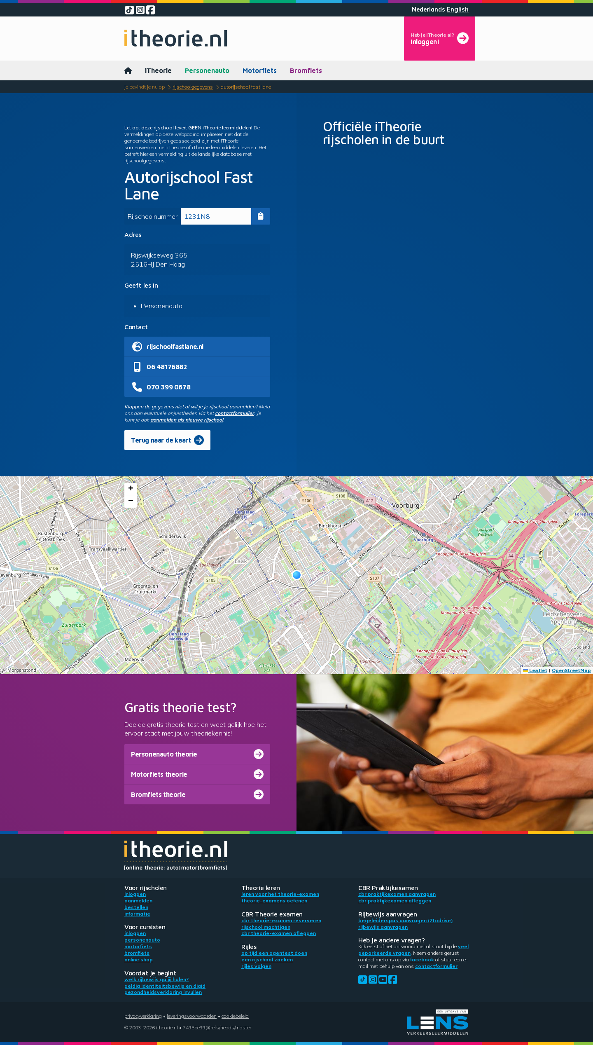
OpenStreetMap (571, 670)
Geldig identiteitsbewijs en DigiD (164, 986)
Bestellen (136, 907)
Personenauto (207, 70)
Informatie (137, 914)
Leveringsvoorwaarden (192, 1016)
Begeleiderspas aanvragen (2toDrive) (405, 920)
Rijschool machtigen (265, 927)
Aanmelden (138, 900)
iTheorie (158, 70)
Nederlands (428, 9)
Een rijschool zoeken (267, 959)
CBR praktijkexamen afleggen (394, 900)
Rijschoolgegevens (193, 87)
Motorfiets (260, 70)
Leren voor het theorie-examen (280, 894)
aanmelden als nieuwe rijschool (186, 420)
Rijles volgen (256, 966)
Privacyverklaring (143, 1016)
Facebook (422, 959)
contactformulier (234, 413)
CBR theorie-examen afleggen (278, 933)
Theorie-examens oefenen (274, 900)
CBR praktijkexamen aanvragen (397, 894)
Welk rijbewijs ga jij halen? (156, 979)
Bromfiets (306, 70)
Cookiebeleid (235, 1016)
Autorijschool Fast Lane (246, 87)
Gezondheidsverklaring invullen (163, 992)
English (458, 9)
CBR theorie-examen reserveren (281, 920)
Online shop (138, 959)
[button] (297, 575)
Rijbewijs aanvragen (383, 927)
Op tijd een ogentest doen (274, 953)
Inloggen (135, 894)
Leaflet (535, 670)
